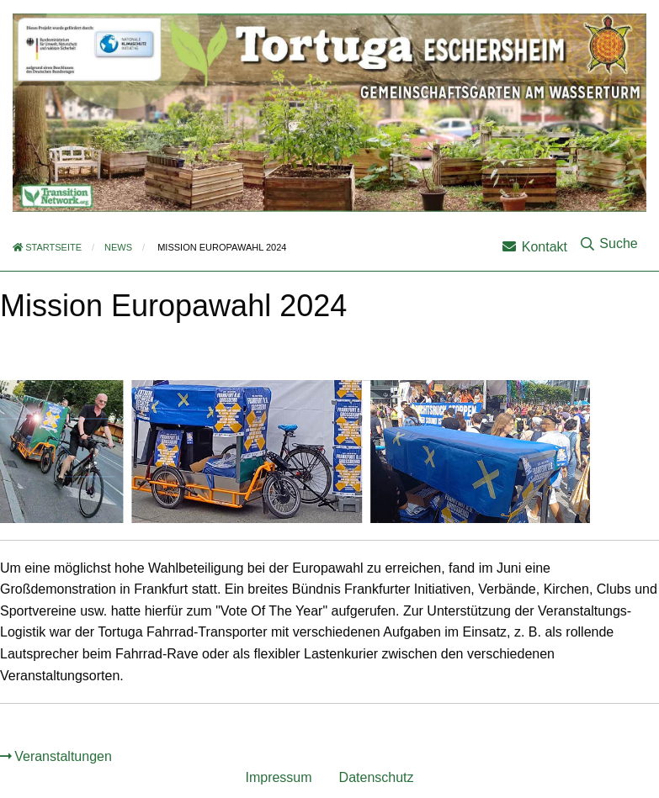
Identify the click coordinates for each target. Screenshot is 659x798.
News (118, 247)
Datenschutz (376, 777)
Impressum (278, 777)
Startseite (47, 247)
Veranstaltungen (63, 756)
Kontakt (534, 247)
